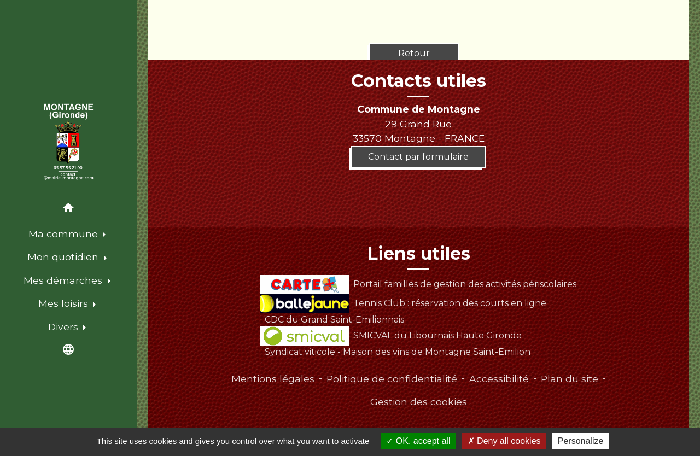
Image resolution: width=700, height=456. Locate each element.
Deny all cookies (504, 441)
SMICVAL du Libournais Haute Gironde (390, 335)
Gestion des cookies (418, 401)
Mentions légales (272, 378)
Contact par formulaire (418, 156)
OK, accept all (418, 441)
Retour (414, 53)
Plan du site (569, 378)
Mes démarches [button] (64, 280)
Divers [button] (64, 326)
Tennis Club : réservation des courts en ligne (403, 303)
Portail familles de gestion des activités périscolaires (418, 284)
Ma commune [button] (64, 233)
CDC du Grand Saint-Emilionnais (334, 319)
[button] (68, 210)
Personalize (581, 441)
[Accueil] (68, 142)
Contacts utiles (418, 81)
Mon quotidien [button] (64, 256)
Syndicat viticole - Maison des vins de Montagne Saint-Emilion (397, 352)
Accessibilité (499, 378)
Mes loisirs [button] (64, 303)
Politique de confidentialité (391, 378)
